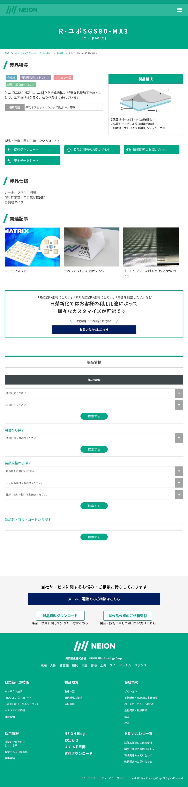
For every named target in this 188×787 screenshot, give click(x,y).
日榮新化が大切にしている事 (15, 743)
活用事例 (69, 704)
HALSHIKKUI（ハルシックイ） (22, 704)
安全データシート (26, 160)
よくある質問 (75, 746)
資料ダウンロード (26, 149)
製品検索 (71, 682)
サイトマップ (87, 778)
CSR (126, 723)
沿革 (126, 717)
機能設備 (10, 717)
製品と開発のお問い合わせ (92, 149)
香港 (94, 665)
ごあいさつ (130, 691)
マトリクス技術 (13, 691)
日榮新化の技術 (17, 682)
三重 (84, 665)
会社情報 (131, 682)
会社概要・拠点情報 (135, 710)
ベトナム (125, 665)
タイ (112, 665)
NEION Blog (74, 733)
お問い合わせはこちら (94, 329)
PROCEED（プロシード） (19, 697)
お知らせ (71, 740)
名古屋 (64, 665)
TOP (7, 53)
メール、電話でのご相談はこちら (94, 598)
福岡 (75, 665)
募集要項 (10, 758)
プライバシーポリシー (114, 778)
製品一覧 (69, 691)
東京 (44, 665)
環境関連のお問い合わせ (150, 149)
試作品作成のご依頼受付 (128, 615)
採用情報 (12, 733)
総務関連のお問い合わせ (138, 761)
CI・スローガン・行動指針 (139, 704)
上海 (103, 665)
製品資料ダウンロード (60, 615)
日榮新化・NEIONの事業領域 (140, 697)
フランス (140, 665)
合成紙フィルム (64, 53)
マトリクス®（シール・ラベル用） (33, 53)
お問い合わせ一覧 (138, 733)
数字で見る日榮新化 (16, 752)
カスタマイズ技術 (15, 710)
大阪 (53, 665)
